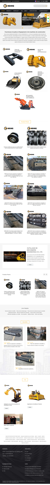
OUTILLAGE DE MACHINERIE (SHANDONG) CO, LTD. (35, 251)
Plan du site (28, 461)
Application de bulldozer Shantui (34, 405)
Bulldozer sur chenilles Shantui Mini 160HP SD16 (34, 476)
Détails (30, 265)
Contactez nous (33, 10)
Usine (26, 10)
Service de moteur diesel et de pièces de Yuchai (34, 474)
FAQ (4, 472)
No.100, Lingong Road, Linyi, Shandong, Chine (14, 452)
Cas (22, 10)
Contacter (4, 450)
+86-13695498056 (16, 1)
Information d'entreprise (8, 467)
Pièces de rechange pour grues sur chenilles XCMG (35, 472)
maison (3, 10)
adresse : (4, 452)
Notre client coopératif (9, 426)
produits (8, 10)
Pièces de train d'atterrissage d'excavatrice (33, 467)
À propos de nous (43, 10)
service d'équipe (29, 454)
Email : (3, 454)
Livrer (27, 452)
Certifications (28, 459)
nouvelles (16, 10)
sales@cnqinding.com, (7, 1)
